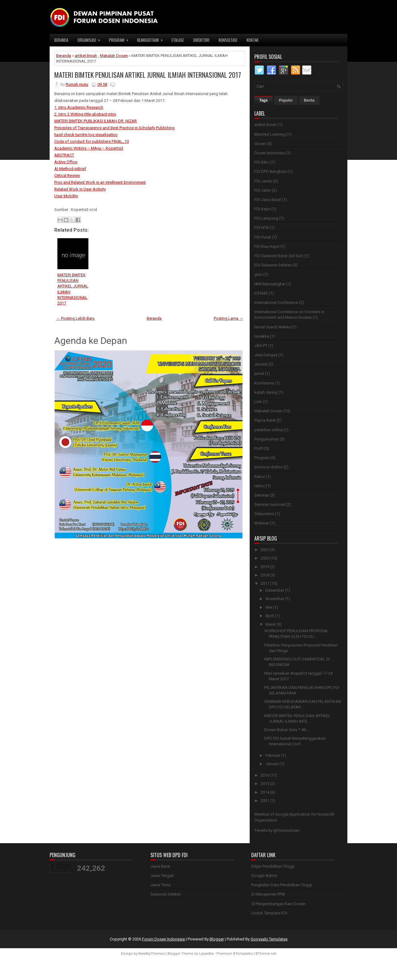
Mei (268, 607)
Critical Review (67, 175)
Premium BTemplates (234, 954)
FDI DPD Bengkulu (270, 171)
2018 (265, 575)
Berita (309, 100)
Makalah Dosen (114, 55)
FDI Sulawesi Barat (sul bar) (278, 255)
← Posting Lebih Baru (75, 318)
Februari (272, 755)
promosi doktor (268, 467)
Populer (286, 100)
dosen (260, 143)
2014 (265, 792)
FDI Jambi (263, 181)
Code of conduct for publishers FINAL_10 (91, 141)
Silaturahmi (264, 513)
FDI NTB (261, 227)
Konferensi (264, 383)
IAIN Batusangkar (269, 284)
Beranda (61, 40)
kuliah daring (265, 392)
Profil (258, 448)
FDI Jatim (262, 190)
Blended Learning (270, 134)
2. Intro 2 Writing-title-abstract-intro (85, 114)
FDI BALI (262, 162)
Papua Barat (265, 420)
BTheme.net (266, 954)
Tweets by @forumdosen (277, 830)
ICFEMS (261, 293)
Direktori (201, 40)
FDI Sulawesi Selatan (273, 265)
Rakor (259, 476)
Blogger (217, 939)
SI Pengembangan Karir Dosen (278, 903)
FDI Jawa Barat (267, 199)
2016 (265, 775)
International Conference (276, 302)
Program (120, 38)
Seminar (261, 495)
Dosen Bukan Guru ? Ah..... (287, 729)
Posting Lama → (228, 318)
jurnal (259, 373)
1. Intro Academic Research (78, 107)
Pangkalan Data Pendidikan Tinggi (281, 885)
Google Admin (264, 875)
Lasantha (206, 954)
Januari (272, 763)
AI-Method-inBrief (70, 168)
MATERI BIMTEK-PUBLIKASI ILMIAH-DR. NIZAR (95, 121)
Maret (270, 624)
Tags (263, 100)
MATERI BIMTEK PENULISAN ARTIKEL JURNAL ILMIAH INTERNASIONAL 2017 (147, 75)
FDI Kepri (262, 209)
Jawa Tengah (162, 875)
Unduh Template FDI (269, 913)
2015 (265, 783)
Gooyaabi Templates (269, 939)
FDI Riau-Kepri (266, 246)
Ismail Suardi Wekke (272, 327)
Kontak (252, 40)
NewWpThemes (151, 954)
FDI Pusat (262, 237)
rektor (259, 486)
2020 (265, 558)
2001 (265, 800)
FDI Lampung (266, 218)
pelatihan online (268, 429)
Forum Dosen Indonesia (163, 939)
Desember (274, 590)
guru (258, 274)
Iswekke (261, 336)
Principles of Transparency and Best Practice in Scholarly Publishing (114, 127)
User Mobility (66, 196)
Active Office (65, 162)
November (274, 598)
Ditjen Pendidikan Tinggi (272, 866)
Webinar (261, 523)
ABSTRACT (64, 155)
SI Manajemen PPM (268, 894)
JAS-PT (260, 345)
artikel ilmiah (86, 55)
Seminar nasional (269, 504)
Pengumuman (266, 439)
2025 (265, 549)
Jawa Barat (160, 866)
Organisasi (91, 38)
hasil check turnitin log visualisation (86, 134)
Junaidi (260, 364)
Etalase (178, 40)
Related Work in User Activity (80, 189)
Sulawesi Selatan (165, 894)
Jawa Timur (160, 885)
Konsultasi (228, 40)
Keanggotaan (152, 38)
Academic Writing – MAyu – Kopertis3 (88, 148)
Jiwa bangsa (265, 355)
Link (258, 401)
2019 (265, 566)
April (269, 615)
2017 (265, 583)
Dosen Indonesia (269, 153)
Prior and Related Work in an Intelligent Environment (100, 182)
